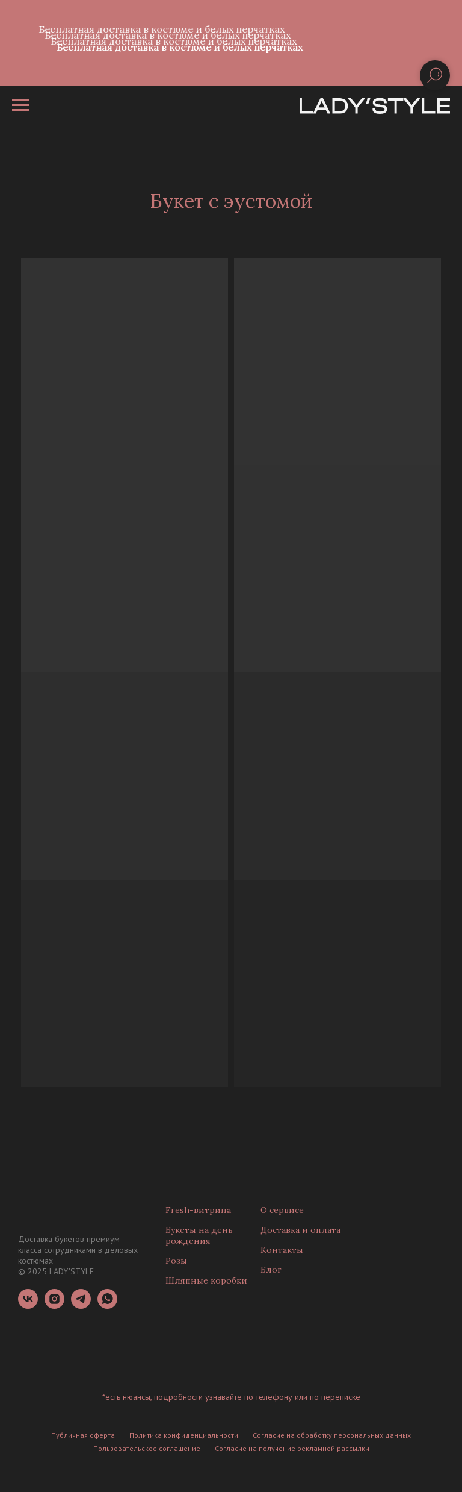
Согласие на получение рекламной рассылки (292, 1448)
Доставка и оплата (300, 1229)
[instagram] (54, 1305)
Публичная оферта (83, 1435)
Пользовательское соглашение (146, 1448)
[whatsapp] (107, 1305)
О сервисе (282, 1210)
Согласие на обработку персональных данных (332, 1435)
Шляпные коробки (206, 1280)
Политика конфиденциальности (183, 1435)
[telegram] (81, 1305)
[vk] (28, 1305)
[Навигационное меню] (20, 105)
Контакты (281, 1249)
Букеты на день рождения (199, 1235)
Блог (271, 1269)
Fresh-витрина (198, 1210)
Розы (176, 1260)
